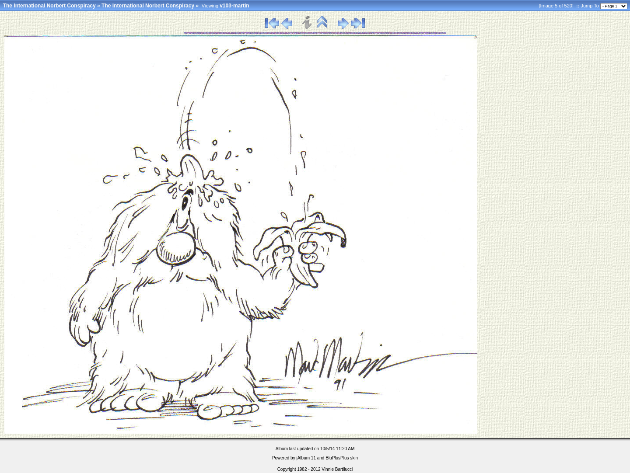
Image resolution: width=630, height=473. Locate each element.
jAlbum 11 (305, 458)
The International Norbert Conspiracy (49, 6)
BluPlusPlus (337, 458)
